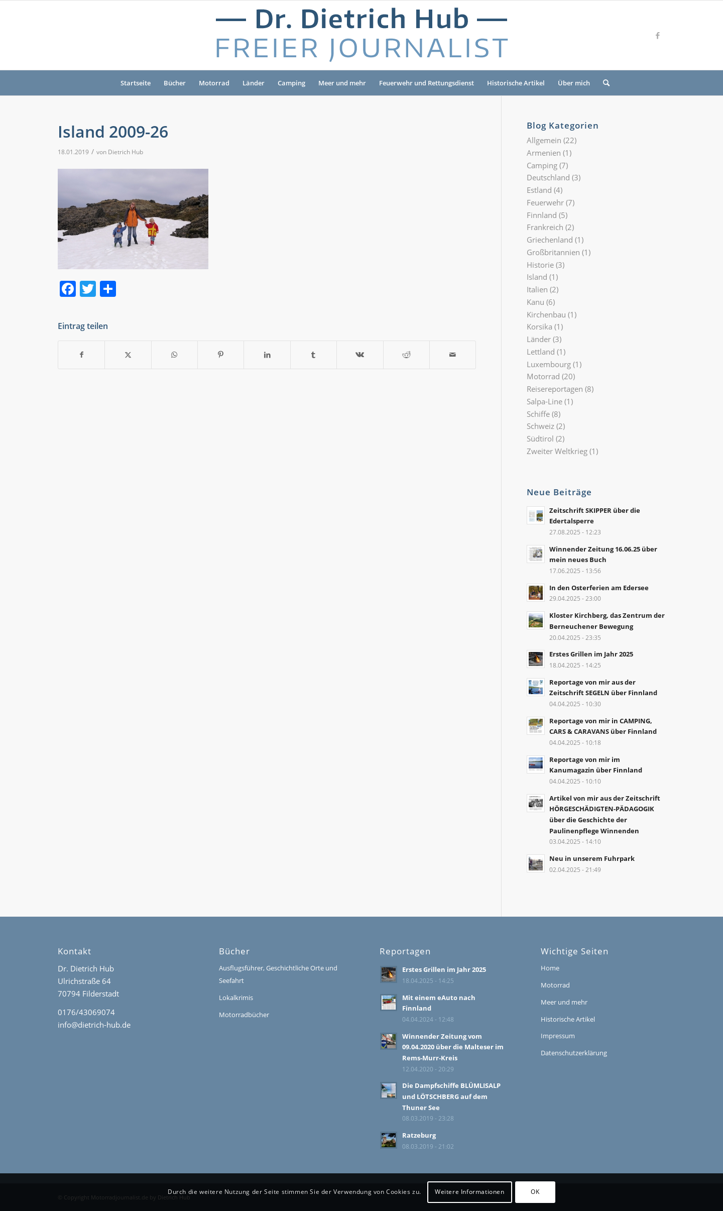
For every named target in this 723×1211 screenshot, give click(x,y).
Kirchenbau (546, 314)
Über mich (574, 82)
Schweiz (540, 426)
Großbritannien (553, 252)
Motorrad (214, 82)
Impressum (558, 1035)
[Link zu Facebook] (657, 35)
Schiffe (538, 414)
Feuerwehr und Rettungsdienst (426, 82)
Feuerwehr (545, 202)
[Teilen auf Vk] (360, 355)
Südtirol (540, 438)
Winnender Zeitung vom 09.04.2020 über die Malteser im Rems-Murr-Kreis (453, 1047)
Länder (254, 82)
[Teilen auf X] (128, 355)
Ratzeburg (419, 1135)
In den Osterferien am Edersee (599, 587)
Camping (291, 82)
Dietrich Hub (125, 152)
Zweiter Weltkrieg (557, 451)
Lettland (541, 352)
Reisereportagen (555, 389)
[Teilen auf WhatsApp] (174, 355)
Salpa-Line (544, 401)
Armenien (544, 153)
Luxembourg (549, 364)
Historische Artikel (516, 82)
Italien (537, 289)
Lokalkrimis (236, 997)
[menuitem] (603, 82)
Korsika (539, 326)
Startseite (135, 82)
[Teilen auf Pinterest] (221, 355)
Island (537, 277)
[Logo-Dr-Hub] (361, 35)
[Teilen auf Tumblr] (313, 355)
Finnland (542, 215)
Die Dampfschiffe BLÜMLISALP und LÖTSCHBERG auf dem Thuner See (451, 1096)
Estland (539, 190)
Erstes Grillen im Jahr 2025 (591, 653)
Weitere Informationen (470, 1191)
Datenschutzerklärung (574, 1052)
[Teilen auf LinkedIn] (267, 355)
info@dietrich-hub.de (94, 1025)
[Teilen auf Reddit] (406, 355)
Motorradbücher (244, 1014)
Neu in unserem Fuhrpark (592, 858)
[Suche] (603, 82)
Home (550, 967)
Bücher (175, 82)
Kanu (535, 302)
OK (535, 1191)
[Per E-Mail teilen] (452, 355)
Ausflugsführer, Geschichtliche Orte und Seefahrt (278, 974)
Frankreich (545, 227)
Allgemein (544, 140)
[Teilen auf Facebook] (81, 355)
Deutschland (548, 177)
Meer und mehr (342, 82)
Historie (540, 265)
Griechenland (550, 240)
